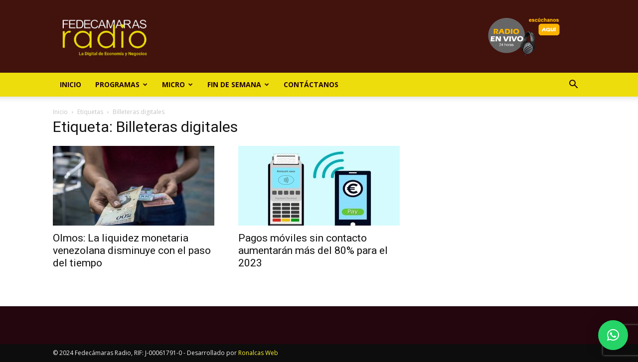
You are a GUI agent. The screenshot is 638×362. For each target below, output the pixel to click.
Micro (177, 84)
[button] (573, 85)
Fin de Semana (238, 84)
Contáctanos (311, 84)
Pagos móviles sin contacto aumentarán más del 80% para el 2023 (313, 250)
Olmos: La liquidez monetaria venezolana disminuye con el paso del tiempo (132, 250)
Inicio (70, 84)
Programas (121, 84)
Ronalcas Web (258, 353)
